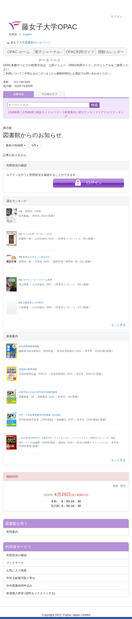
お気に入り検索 (16, 570)
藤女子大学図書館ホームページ (30, 42)
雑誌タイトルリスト (49, 112)
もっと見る (118, 325)
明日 (123, 485)
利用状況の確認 (16, 555)
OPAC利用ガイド (80, 52)
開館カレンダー (111, 52)
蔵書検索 (18, 94)
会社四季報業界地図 (29, 346)
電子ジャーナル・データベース (49, 53)
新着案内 (70, 112)
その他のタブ (49, 94)
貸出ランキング (88, 112)
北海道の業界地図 (28, 369)
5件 (35, 145)
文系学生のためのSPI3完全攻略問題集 (38, 392)
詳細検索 (14, 112)
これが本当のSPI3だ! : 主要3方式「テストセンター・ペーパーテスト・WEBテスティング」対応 (67, 438)
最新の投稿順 (15, 145)
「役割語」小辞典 (32, 211)
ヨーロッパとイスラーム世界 (37, 279)
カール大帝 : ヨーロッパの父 (37, 234)
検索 (94, 105)
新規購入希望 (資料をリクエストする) (30, 593)
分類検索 (28, 112)
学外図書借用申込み (19, 585)
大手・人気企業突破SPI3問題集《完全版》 (40, 415)
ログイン (116, 16)
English (27, 34)
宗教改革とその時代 (33, 302)
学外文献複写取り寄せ (20, 578)
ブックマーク (15, 562)
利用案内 (12, 531)
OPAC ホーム (18, 52)
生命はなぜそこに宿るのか (36, 257)
